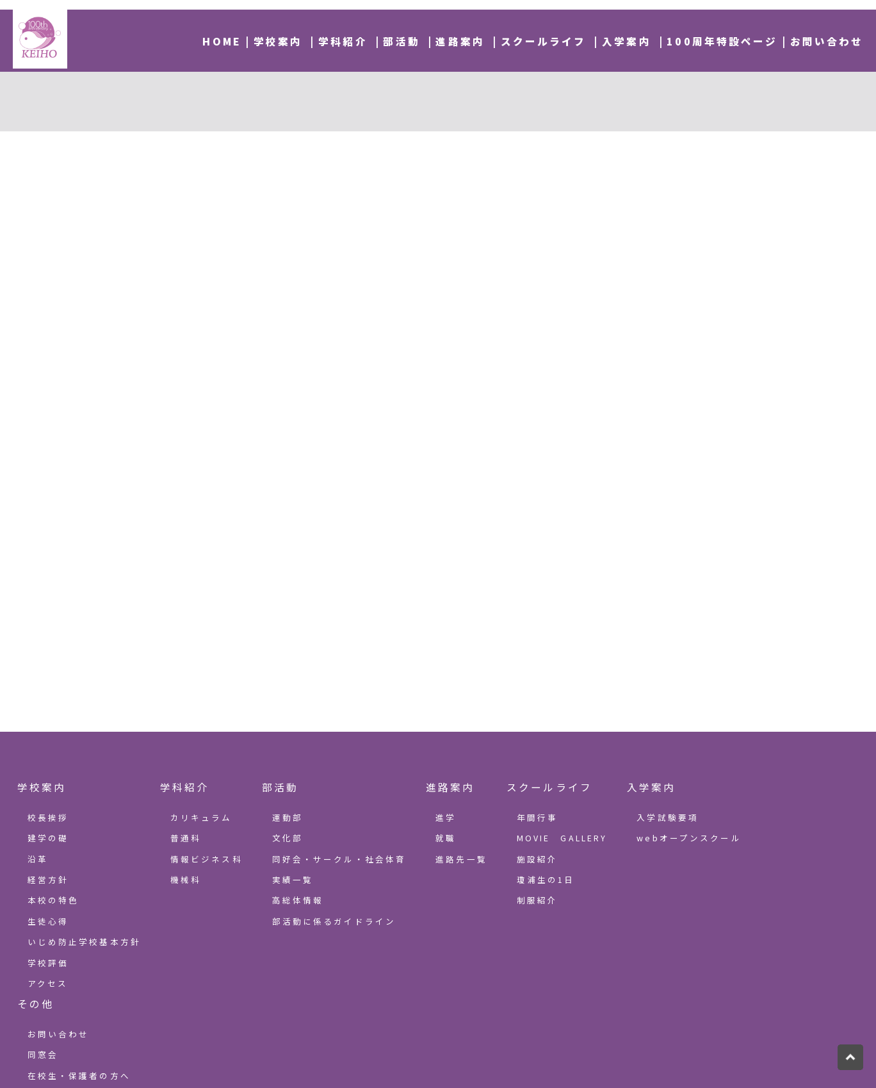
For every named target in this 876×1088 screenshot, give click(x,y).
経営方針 (48, 879)
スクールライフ (544, 41)
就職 (445, 838)
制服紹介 (537, 900)
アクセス (48, 983)
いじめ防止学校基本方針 (84, 942)
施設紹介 (537, 859)
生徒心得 (48, 921)
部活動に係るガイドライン (334, 921)
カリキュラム (201, 817)
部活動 (401, 41)
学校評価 (48, 963)
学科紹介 (343, 41)
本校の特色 (53, 900)
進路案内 (460, 41)
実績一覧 (293, 879)
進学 (445, 817)
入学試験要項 (668, 817)
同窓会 (43, 1054)
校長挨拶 (48, 817)
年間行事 (537, 817)
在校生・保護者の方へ (79, 1075)
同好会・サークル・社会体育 (339, 859)
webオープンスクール (689, 838)
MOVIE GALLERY (562, 838)
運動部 (287, 817)
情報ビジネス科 (206, 859)
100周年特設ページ (722, 41)
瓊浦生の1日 (546, 879)
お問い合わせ (827, 41)
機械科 (185, 879)
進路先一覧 (461, 859)
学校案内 (278, 41)
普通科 (185, 838)
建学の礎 (48, 838)
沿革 (38, 859)
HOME (221, 41)
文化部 (287, 838)
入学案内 (626, 41)
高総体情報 (298, 900)
